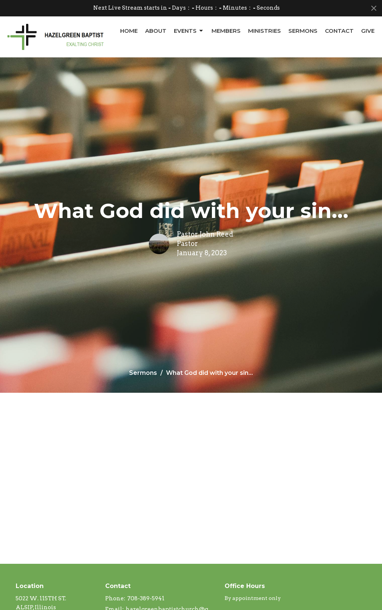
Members (226, 30)
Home (129, 30)
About (155, 30)
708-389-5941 (146, 598)
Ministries (264, 30)
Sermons (302, 30)
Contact (339, 30)
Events (189, 31)
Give (368, 30)
